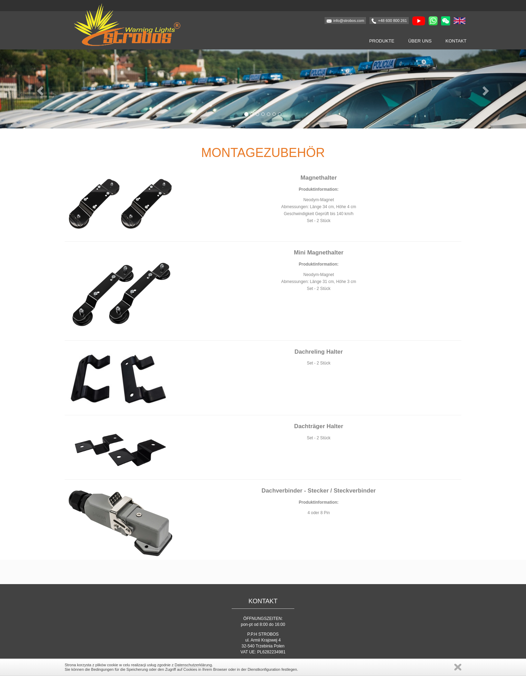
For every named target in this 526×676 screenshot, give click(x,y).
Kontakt (456, 41)
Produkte (381, 41)
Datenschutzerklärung (193, 665)
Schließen (457, 667)
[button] (39, 88)
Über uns (419, 41)
